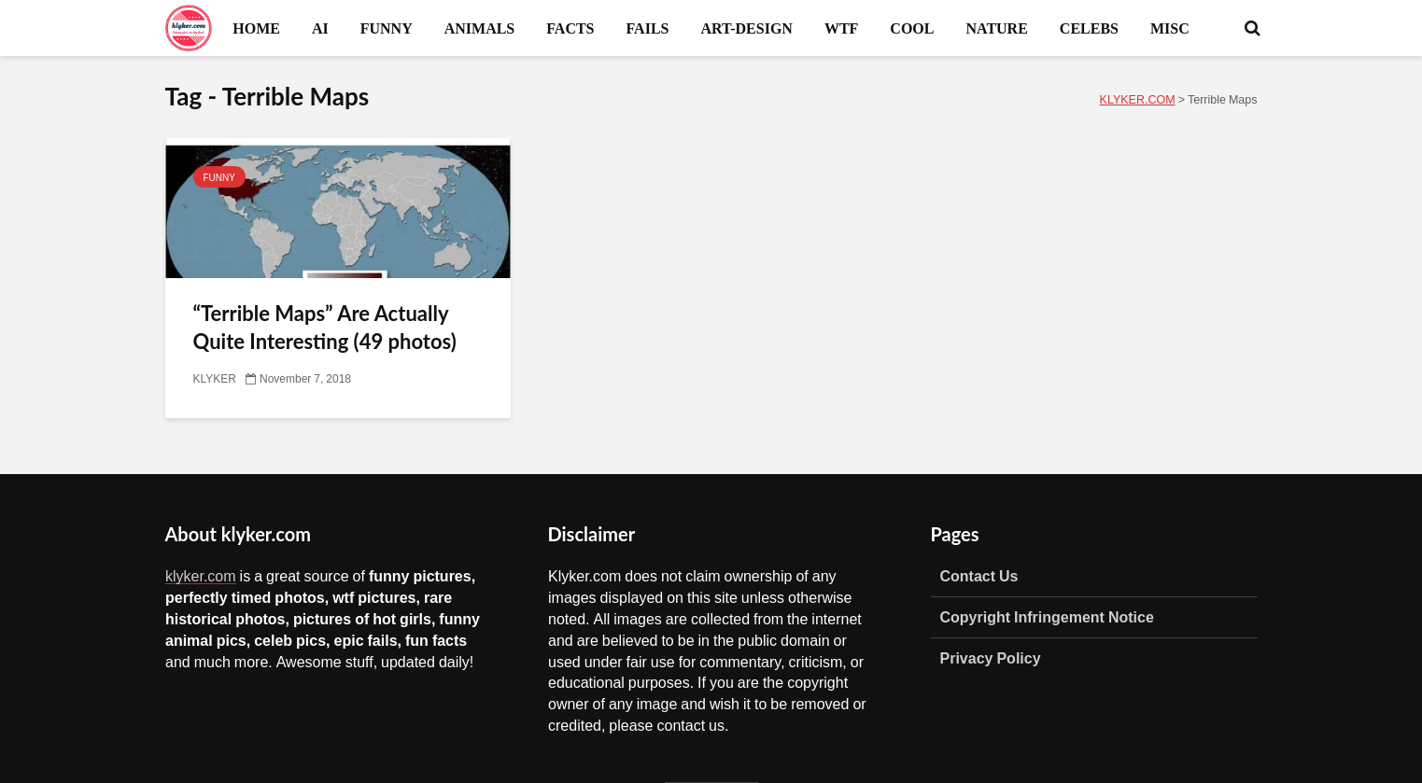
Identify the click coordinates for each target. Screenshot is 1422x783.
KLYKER (214, 379)
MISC (1170, 28)
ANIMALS (479, 28)
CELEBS (1089, 28)
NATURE (996, 28)
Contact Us (979, 575)
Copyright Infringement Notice (1047, 616)
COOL (912, 28)
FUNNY (386, 28)
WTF (841, 28)
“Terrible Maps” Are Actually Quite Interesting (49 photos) (325, 327)
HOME (256, 28)
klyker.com (200, 575)
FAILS (648, 28)
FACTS (570, 28)
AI (320, 28)
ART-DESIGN (746, 28)
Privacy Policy (990, 657)
